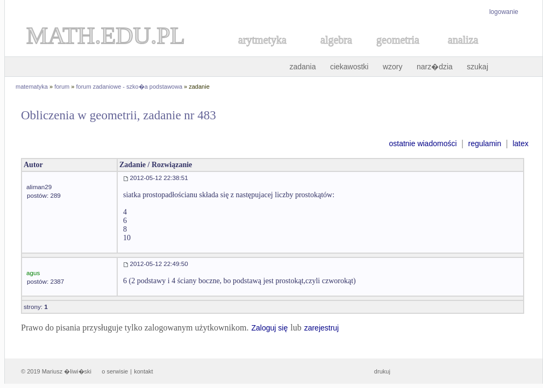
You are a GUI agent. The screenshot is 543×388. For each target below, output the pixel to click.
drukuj (382, 371)
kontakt (143, 371)
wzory (393, 66)
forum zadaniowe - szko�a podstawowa (129, 86)
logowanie (503, 12)
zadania (302, 66)
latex (520, 143)
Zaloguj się (269, 328)
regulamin (484, 143)
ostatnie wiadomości (422, 143)
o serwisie (115, 371)
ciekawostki (349, 66)
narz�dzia (435, 66)
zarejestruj (321, 328)
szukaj (477, 66)
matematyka (32, 86)
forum (61, 86)
